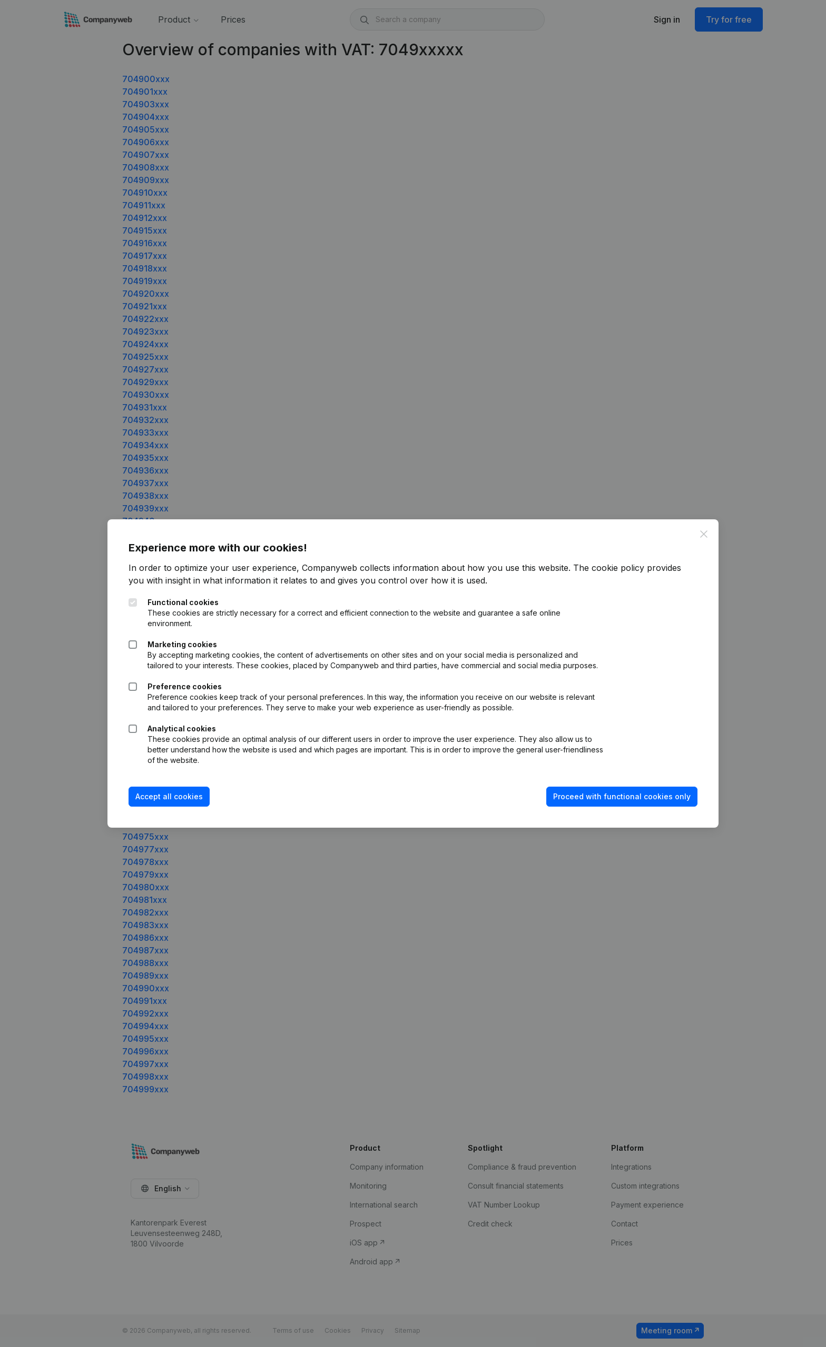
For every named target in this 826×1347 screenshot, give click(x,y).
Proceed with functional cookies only (622, 796)
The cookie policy (608, 567)
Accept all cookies (169, 796)
